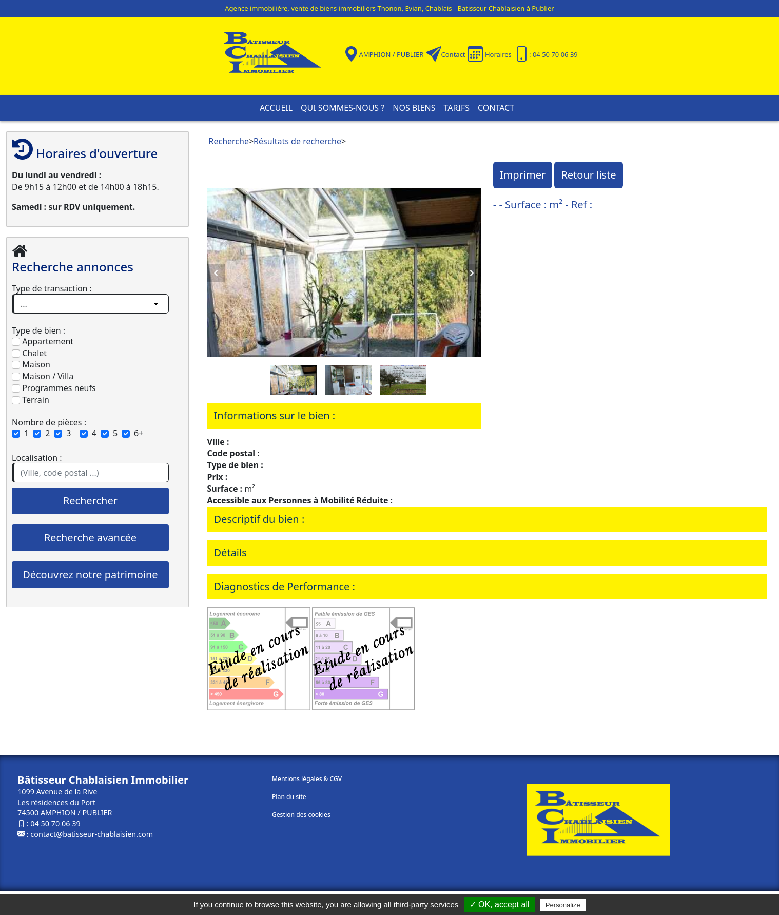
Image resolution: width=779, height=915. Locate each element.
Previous (216, 273)
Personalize (563, 905)
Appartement (42, 341)
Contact (453, 54)
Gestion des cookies (301, 814)
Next (472, 273)
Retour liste (588, 175)
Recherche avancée (90, 537)
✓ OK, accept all (500, 904)
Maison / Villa (42, 376)
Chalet (29, 353)
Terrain (30, 399)
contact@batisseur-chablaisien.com (91, 834)
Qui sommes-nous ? (342, 107)
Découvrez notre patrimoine (90, 574)
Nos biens (414, 107)
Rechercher (90, 501)
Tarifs (457, 107)
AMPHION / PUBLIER (391, 54)
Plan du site (289, 796)
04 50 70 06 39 (55, 823)
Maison (31, 364)
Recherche (229, 141)
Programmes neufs (54, 388)
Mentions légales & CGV (307, 778)
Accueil (276, 107)
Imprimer (523, 175)
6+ (138, 433)
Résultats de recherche (297, 141)
